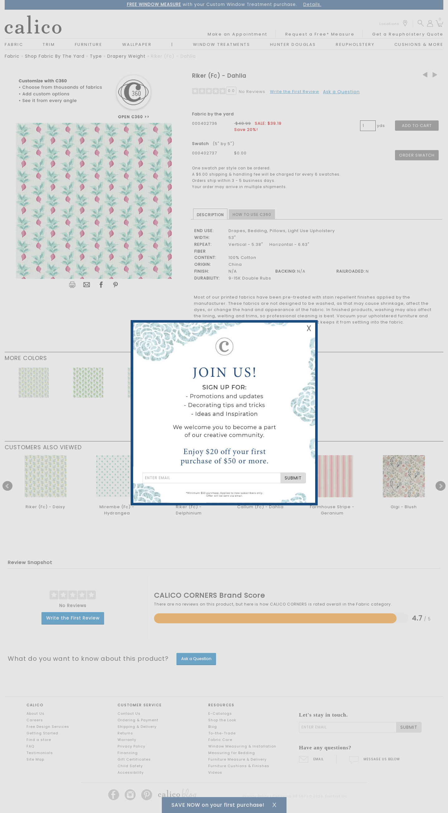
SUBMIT (293, 478)
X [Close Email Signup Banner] (308, 328)
